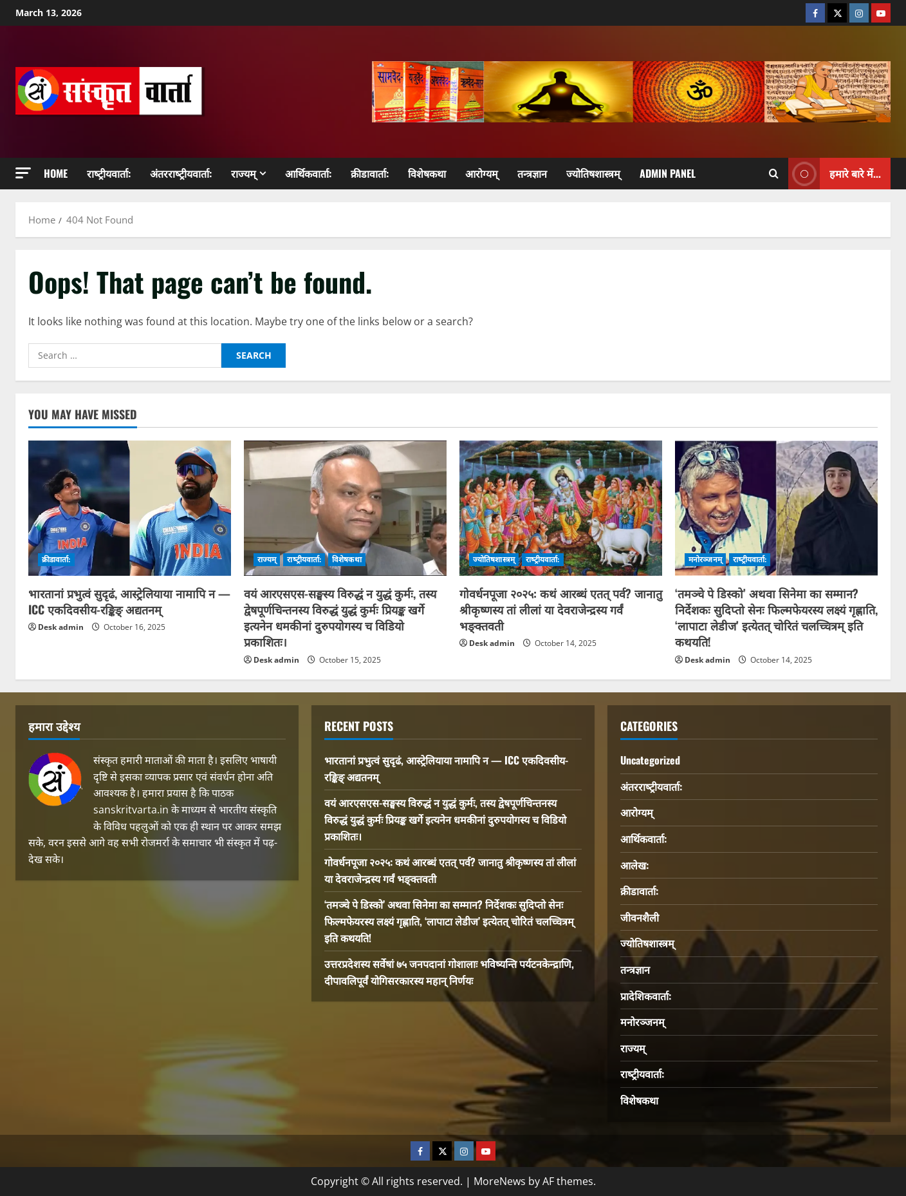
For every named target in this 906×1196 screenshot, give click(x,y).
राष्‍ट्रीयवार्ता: (109, 173)
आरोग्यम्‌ (481, 173)
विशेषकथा (427, 173)
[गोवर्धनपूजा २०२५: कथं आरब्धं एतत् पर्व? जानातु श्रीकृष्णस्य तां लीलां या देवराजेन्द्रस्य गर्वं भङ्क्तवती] (560, 508)
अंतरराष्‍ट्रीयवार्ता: (181, 173)
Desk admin (61, 627)
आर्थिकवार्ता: (308, 173)
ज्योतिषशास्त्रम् (593, 173)
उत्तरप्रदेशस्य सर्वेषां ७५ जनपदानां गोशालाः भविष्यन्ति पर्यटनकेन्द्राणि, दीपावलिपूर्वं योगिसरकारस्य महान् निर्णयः (449, 972)
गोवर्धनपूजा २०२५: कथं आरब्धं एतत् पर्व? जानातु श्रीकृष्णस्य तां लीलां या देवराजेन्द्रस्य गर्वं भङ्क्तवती (560, 609)
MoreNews (500, 1181)
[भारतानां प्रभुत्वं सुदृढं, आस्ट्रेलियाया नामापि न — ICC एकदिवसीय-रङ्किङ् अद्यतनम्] (129, 508)
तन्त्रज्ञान (532, 173)
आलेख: (634, 865)
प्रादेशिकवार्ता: (645, 995)
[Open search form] (774, 174)
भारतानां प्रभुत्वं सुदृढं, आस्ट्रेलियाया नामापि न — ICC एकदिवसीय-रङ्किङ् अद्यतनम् (129, 601)
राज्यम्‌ (243, 173)
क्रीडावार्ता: (370, 173)
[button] (23, 172)
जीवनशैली (639, 917)
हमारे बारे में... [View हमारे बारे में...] (834, 173)
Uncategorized (650, 760)
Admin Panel (668, 173)
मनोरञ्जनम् (705, 559)
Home (56, 173)
